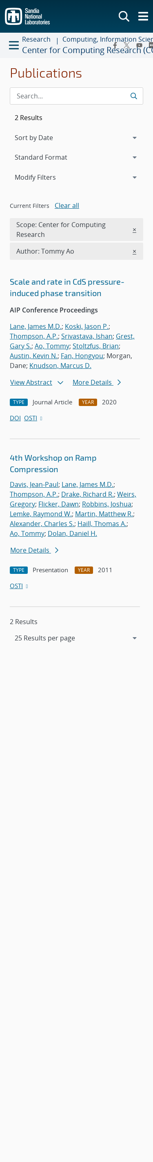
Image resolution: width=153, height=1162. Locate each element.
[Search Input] (76, 96)
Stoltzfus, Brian (96, 345)
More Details (97, 382)
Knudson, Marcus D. (60, 365)
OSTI (34, 418)
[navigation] (76, 638)
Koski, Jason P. (87, 326)
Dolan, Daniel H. (72, 533)
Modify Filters (46, 177)
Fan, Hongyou (82, 355)
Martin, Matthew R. (104, 513)
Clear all (67, 205)
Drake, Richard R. (87, 494)
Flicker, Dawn (58, 504)
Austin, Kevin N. (34, 355)
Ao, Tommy (52, 345)
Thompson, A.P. (34, 336)
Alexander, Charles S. (42, 523)
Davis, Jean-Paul (34, 484)
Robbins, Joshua (106, 504)
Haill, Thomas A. (102, 523)
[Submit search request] (133, 96)
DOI (15, 418)
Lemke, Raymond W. (41, 513)
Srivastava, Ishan (87, 336)
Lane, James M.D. (36, 326)
